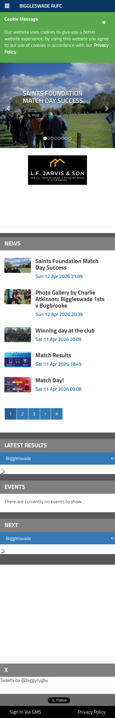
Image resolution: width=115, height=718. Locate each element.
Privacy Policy (92, 711)
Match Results (53, 355)
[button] (106, 105)
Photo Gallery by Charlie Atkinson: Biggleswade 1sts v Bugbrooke (69, 299)
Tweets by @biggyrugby (24, 680)
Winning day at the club (65, 330)
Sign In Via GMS (25, 711)
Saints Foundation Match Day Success (66, 264)
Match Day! (49, 380)
